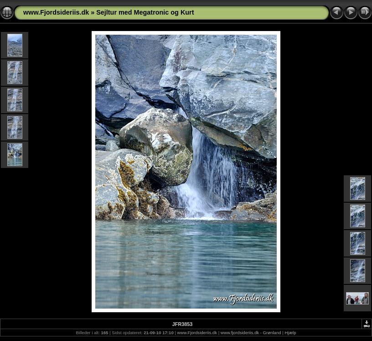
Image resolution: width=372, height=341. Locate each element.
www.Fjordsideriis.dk (56, 12)
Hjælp (290, 332)
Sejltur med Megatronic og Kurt (145, 12)
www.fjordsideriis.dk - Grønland (251, 332)
